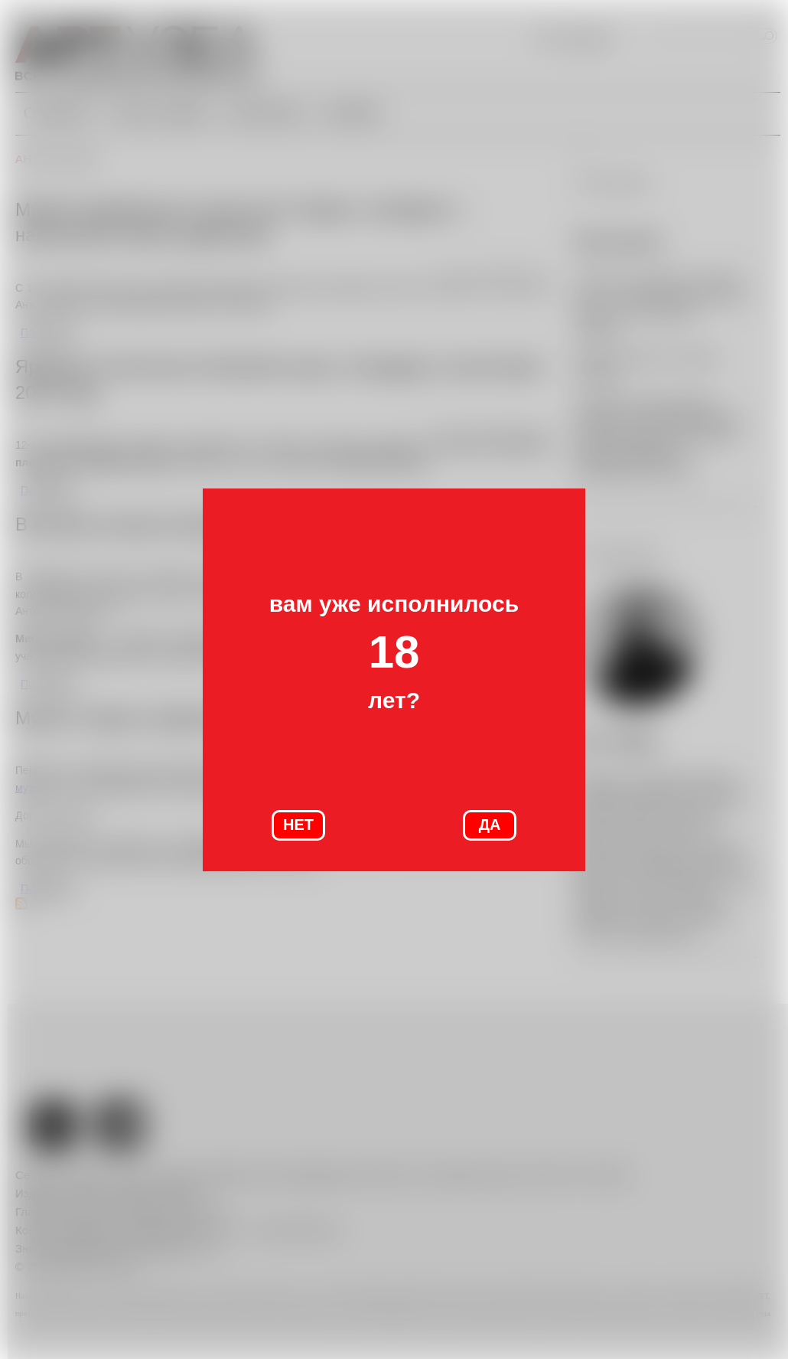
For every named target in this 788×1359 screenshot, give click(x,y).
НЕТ (298, 824)
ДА (490, 824)
